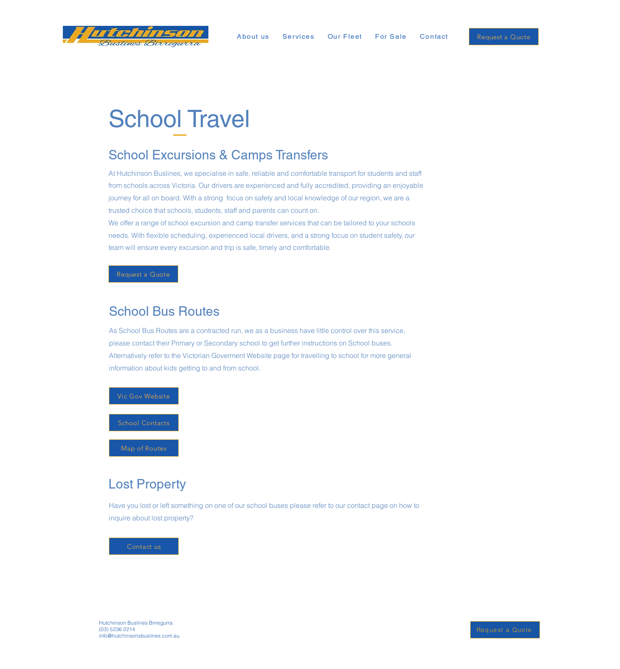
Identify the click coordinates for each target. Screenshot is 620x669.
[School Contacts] (144, 422)
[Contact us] (144, 546)
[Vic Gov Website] (144, 396)
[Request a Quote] (504, 36)
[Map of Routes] (144, 448)
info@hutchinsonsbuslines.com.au (139, 635)
